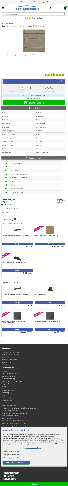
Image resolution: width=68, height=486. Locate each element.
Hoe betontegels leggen (9, 410)
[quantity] (22, 88)
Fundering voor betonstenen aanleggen (14, 413)
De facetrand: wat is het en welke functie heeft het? (18, 408)
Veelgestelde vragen (8, 384)
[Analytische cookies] (3, 454)
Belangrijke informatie (8, 405)
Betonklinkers (10, 23)
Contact (4, 371)
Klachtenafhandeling (8, 379)
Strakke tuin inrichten (8, 418)
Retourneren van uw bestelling (11, 381)
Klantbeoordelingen (8, 390)
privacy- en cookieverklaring (32, 448)
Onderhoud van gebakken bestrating (13, 423)
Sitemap (4, 365)
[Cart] (64, 8)
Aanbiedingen (5, 393)
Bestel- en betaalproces (9, 374)
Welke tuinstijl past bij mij (9, 416)
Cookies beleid (6, 362)
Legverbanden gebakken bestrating (13, 421)
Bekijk (17, 244)
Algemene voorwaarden (9, 360)
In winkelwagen (34, 102)
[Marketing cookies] (3, 457)
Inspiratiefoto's (6, 400)
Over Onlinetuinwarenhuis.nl (10, 352)
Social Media (5, 403)
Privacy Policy (6, 357)
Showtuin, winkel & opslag (10, 355)
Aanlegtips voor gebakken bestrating (13, 426)
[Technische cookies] (3, 451)
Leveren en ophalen (8, 376)
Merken (4, 395)
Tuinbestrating (6, 398)
